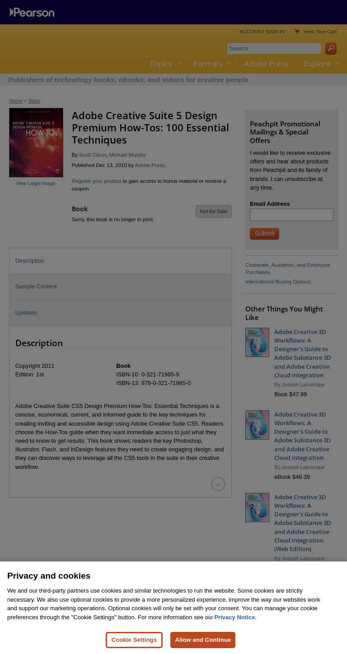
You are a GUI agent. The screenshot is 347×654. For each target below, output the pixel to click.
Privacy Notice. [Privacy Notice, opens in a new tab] (236, 617)
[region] (173, 607)
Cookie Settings (134, 639)
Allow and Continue (203, 639)
